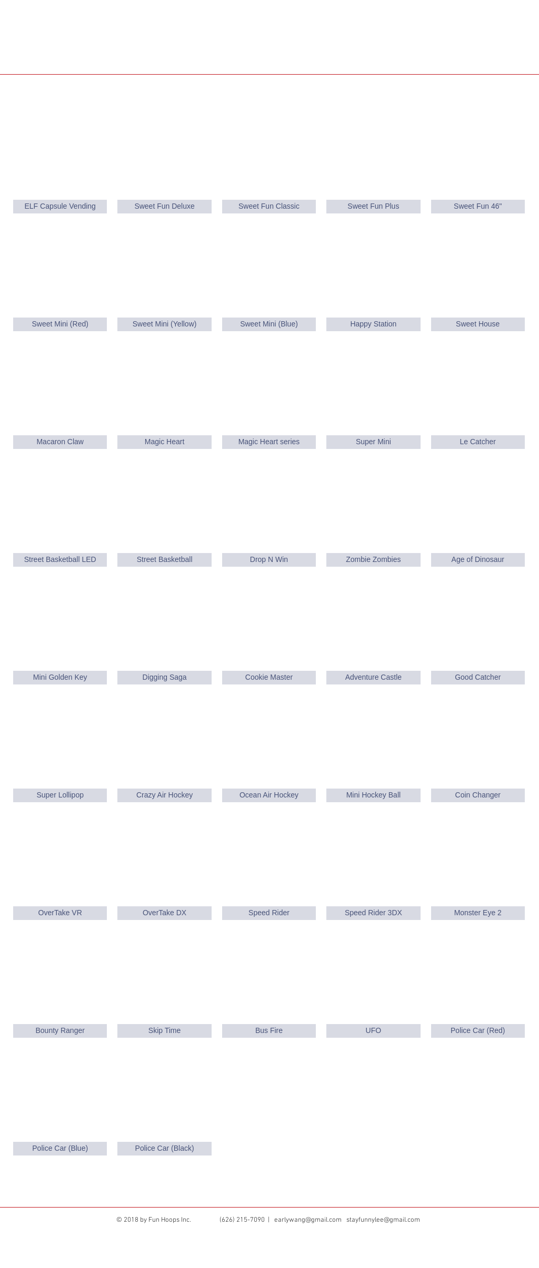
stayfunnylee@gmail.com (383, 1220)
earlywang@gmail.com (308, 1220)
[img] (60, 513)
